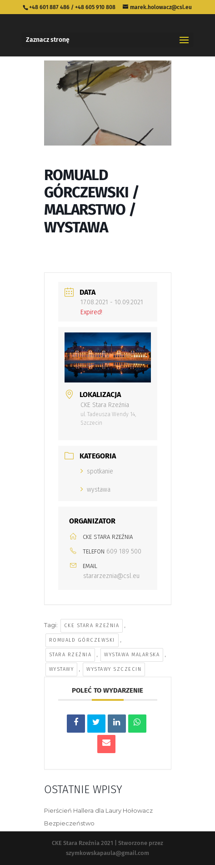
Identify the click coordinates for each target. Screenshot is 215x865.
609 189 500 (123, 551)
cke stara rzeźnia (92, 626)
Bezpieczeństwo (69, 823)
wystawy (61, 669)
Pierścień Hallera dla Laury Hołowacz (98, 810)
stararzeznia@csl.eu (111, 576)
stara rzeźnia (70, 655)
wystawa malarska (132, 655)
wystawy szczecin (113, 669)
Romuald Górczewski (82, 640)
